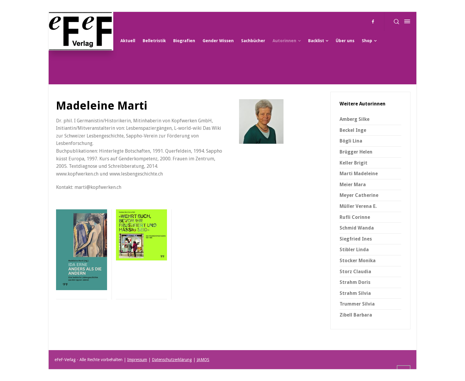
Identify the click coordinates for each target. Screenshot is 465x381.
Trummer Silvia (357, 304)
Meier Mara (353, 184)
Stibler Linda (354, 249)
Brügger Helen (356, 152)
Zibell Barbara (356, 315)
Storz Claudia (355, 271)
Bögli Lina (351, 141)
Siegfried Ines (356, 239)
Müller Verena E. (358, 206)
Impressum (137, 359)
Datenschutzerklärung (172, 359)
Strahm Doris (355, 282)
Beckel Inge (353, 130)
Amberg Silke (355, 119)
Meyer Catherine (359, 195)
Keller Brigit (353, 163)
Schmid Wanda (357, 228)
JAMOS (203, 359)
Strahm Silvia (355, 293)
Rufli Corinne (355, 217)
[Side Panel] (406, 21)
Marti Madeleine (359, 173)
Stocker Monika (358, 260)
